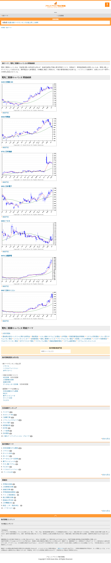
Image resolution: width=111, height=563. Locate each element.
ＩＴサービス (8, 508)
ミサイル (6, 366)
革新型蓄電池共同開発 (76, 336)
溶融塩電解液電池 (55, 341)
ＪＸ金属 (6, 431)
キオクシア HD (8, 415)
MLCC (5, 393)
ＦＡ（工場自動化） (9, 495)
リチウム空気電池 (92, 336)
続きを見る (106, 438)
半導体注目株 (7, 484)
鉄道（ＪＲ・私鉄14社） (11, 505)
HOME (3, 27)
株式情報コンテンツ (8, 519)
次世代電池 (6, 333)
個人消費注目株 (8, 497)
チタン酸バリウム (9, 464)
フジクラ (6, 412)
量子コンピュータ (9, 396)
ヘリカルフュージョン (10, 368)
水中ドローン (7, 370)
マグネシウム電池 (41, 341)
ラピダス (6, 400)
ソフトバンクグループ (10, 420)
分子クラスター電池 (26, 341)
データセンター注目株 (10, 384)
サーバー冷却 (7, 398)
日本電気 (6, 433)
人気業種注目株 (8, 380)
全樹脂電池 (34, 339)
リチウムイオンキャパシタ (87, 341)
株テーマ (4, 15)
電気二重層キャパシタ (48, 339)
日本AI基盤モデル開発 (10, 391)
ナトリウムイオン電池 (65, 339)
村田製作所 (6, 425)
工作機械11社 (7, 503)
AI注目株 (6, 377)
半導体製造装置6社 (9, 492)
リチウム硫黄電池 (70, 341)
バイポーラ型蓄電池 (100, 339)
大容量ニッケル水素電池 (82, 339)
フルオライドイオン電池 (9, 341)
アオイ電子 (6, 423)
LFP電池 (64, 336)
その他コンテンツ (7, 524)
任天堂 (5, 428)
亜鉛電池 (35, 336)
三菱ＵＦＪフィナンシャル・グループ (16, 436)
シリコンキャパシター (21, 339)
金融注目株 (7, 382)
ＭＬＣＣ (6, 456)
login (107, 5)
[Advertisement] (55, 45)
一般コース (60, 548)
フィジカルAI (8, 472)
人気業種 (60, 15)
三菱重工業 (6, 417)
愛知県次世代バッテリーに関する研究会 (16, 336)
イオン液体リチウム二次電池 (50, 336)
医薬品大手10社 (8, 500)
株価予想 (6, 113)
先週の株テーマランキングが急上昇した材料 (23, 22)
